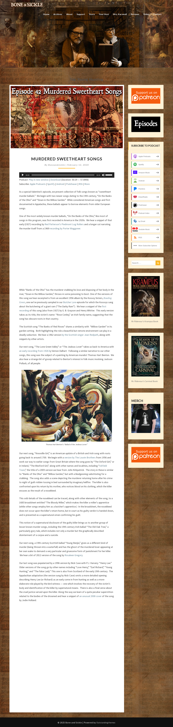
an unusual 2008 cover (90, 596)
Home (46, 14)
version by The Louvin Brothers (80, 457)
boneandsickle (56, 165)
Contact (157, 14)
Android (60, 184)
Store (92, 14)
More (87, 184)
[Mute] (103, 175)
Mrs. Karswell (120, 14)
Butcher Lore (69, 302)
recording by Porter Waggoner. (65, 228)
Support (81, 14)
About (69, 14)
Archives (57, 14)
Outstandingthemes (105, 722)
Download (55, 179)
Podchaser (71, 184)
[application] (66, 175)
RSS (81, 184)
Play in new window (39, 179)
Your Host (104, 14)
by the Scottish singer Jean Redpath (80, 334)
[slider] (63, 175)
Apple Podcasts (38, 184)
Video (146, 14)
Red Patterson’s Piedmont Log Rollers (64, 224)
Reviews (135, 14)
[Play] (22, 175)
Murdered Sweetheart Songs (66, 158)
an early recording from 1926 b (34, 350)
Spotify (51, 184)
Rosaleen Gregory (73, 555)
